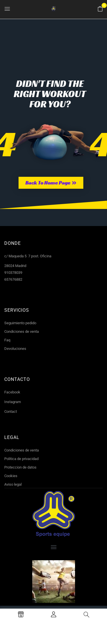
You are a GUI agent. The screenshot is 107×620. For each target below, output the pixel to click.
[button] (100, 9)
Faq (7, 340)
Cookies (10, 476)
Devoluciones (15, 348)
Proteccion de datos (20, 467)
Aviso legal (13, 484)
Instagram (12, 402)
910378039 (13, 272)
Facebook (12, 392)
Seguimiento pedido (20, 323)
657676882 (13, 279)
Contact (10, 411)
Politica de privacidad (21, 459)
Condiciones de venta (21, 331)
